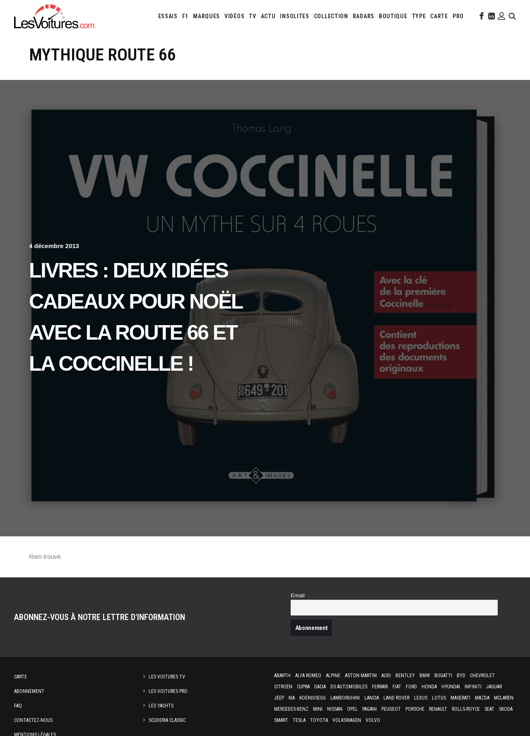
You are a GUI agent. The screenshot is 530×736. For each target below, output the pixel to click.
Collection (331, 16)
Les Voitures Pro (168, 691)
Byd (461, 675)
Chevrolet (482, 675)
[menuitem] (168, 16)
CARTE (439, 16)
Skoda (506, 709)
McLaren (503, 698)
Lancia (371, 698)
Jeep (279, 698)
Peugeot (391, 709)
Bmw (424, 675)
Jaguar (494, 687)
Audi (386, 675)
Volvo (373, 720)
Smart (281, 720)
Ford (411, 687)
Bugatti (443, 675)
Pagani (369, 709)
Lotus (439, 698)
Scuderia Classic (167, 720)
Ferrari (380, 687)
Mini (318, 709)
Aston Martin (361, 675)
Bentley (405, 675)
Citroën (283, 687)
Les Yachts (161, 706)
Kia (292, 698)
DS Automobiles (348, 687)
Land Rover (396, 698)
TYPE (419, 16)
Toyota (319, 720)
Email (298, 595)
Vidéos (234, 16)
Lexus (420, 698)
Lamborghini (345, 698)
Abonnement (29, 691)
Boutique (393, 16)
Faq (18, 706)
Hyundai (450, 687)
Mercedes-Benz (291, 709)
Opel (352, 709)
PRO (458, 16)
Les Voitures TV (167, 677)
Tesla (299, 720)
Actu (268, 16)
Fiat (397, 687)
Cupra (303, 687)
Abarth (282, 675)
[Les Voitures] (54, 16)
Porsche (414, 709)
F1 (185, 16)
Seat (489, 709)
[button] (480, 16)
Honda (429, 687)
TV (252, 16)
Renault (438, 709)
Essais (168, 16)
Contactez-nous (33, 720)
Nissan (334, 709)
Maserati (460, 698)
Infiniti (473, 687)
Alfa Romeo (308, 675)
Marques (206, 16)
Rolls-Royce (466, 709)
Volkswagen (346, 720)
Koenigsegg (312, 698)
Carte (20, 677)
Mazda (482, 698)
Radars (363, 16)
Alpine (333, 675)
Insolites (294, 16)
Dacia (320, 687)
